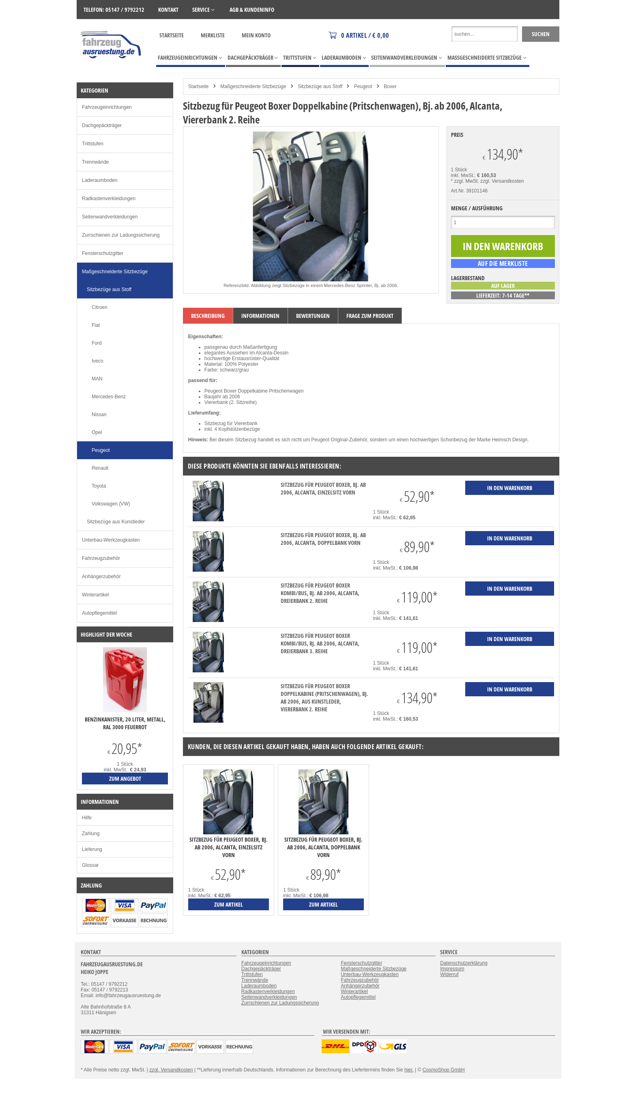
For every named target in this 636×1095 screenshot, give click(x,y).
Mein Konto (256, 35)
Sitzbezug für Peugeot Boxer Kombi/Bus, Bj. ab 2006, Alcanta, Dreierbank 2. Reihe (320, 593)
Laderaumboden (99, 180)
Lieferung (92, 849)
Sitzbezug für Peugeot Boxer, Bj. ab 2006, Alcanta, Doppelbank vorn (323, 538)
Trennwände (95, 162)
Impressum (452, 969)
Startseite (171, 35)
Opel (97, 432)
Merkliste (213, 35)
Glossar (90, 865)
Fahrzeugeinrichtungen (107, 107)
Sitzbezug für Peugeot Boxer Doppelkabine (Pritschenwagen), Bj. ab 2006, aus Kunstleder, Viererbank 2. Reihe (324, 697)
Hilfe (87, 818)
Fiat (96, 325)
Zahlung (90, 833)
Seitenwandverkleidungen (110, 217)
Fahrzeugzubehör (101, 558)
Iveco (97, 361)
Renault (100, 468)
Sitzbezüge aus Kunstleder (116, 522)
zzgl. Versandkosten (502, 181)
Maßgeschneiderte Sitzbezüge (253, 86)
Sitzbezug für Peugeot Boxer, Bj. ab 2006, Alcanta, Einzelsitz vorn (323, 488)
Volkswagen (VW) (111, 504)
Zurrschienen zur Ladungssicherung (120, 235)
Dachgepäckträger (102, 125)
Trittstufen (92, 144)
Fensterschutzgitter (102, 253)
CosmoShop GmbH (444, 1070)
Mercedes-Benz (109, 397)
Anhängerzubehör (101, 576)
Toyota (99, 486)
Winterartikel (95, 595)
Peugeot (363, 86)
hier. (409, 1070)
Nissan (99, 414)
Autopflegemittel (99, 613)
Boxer (390, 86)
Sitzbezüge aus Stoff (320, 86)
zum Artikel (228, 904)
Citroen (99, 307)
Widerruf (449, 974)
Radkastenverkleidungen (108, 198)
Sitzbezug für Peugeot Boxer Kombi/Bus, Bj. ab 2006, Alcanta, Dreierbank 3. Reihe (320, 643)
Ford (97, 343)
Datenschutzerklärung (464, 963)
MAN (97, 379)
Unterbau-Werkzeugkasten (111, 540)
